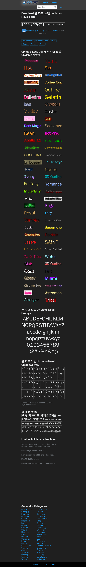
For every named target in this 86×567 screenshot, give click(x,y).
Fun (24, 523)
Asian (53, 41)
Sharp (24, 550)
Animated (42, 509)
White (24, 559)
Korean (25, 44)
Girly (40, 523)
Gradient (41, 528)
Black (25, 512)
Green (41, 530)
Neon (40, 537)
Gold (24, 528)
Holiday (41, 532)
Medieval (42, 534)
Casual (25, 516)
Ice (23, 534)
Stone (40, 555)
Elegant (25, 521)
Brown (25, 514)
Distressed (42, 519)
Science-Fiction (44, 546)
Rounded (26, 546)
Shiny (40, 550)
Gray (24, 530)
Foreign (34, 44)
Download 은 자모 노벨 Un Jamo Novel (39, 31)
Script (24, 548)
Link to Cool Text (48, 564)
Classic (25, 519)
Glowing (41, 525)
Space (25, 552)
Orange (25, 539)
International (28, 41)
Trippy (25, 557)
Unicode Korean (41, 41)
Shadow (41, 548)
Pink (24, 541)
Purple (41, 541)
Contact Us (35, 564)
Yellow (41, 559)
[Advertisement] (11, 44)
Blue (40, 512)
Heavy (25, 532)
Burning (41, 514)
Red (24, 543)
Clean (42, 44)
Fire (39, 521)
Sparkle (41, 552)
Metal (24, 537)
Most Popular (26, 509)
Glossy (25, 525)
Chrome (41, 516)
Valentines (42, 557)
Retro (40, 543)
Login (61, 7)
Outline (41, 539)
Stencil (25, 555)
